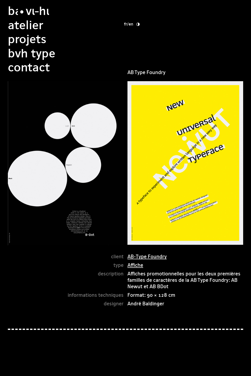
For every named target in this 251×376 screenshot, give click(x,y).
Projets (146, 25)
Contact (148, 53)
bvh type (151, 39)
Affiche (135, 265)
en (192, 9)
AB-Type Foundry (147, 256)
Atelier (145, 11)
